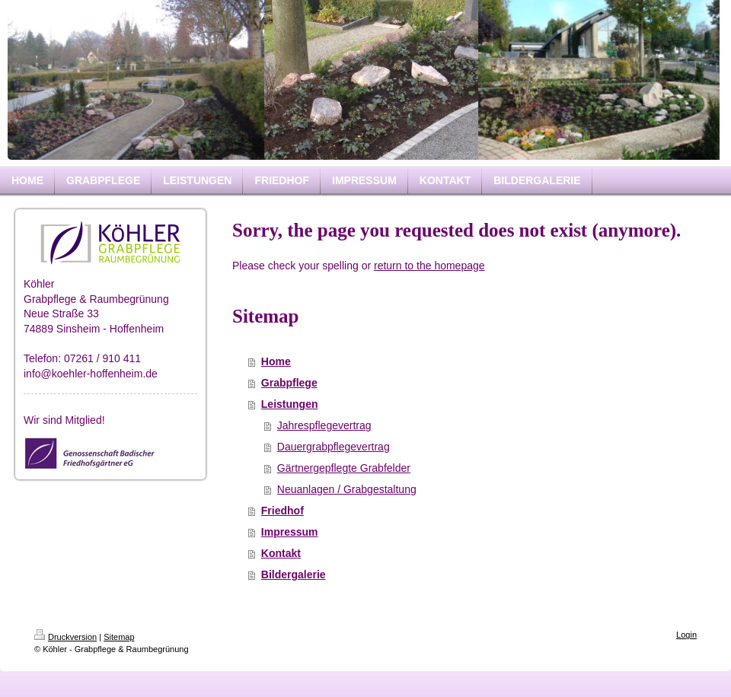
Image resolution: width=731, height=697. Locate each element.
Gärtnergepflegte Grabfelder (343, 468)
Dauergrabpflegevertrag (333, 447)
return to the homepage (429, 265)
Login (686, 634)
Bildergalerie (293, 574)
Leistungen (289, 404)
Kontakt (281, 553)
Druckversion (65, 636)
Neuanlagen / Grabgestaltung (347, 489)
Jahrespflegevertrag (324, 425)
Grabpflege (289, 383)
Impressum (289, 532)
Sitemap (119, 636)
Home (276, 361)
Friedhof (282, 510)
